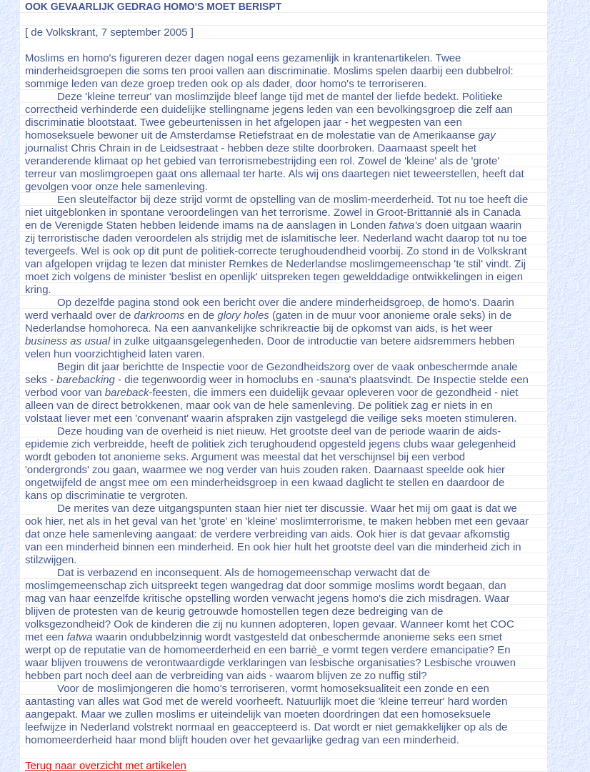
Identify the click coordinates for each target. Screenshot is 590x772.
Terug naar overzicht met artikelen (105, 765)
